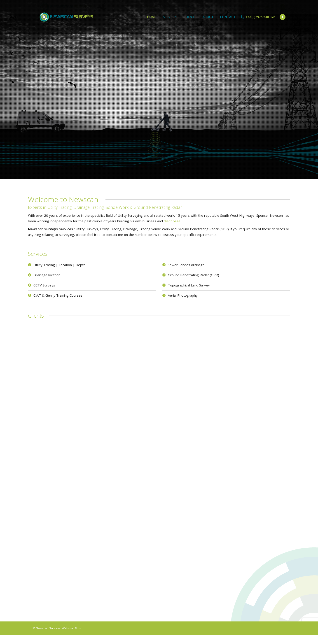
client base (172, 221)
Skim (78, 628)
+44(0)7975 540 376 (260, 17)
